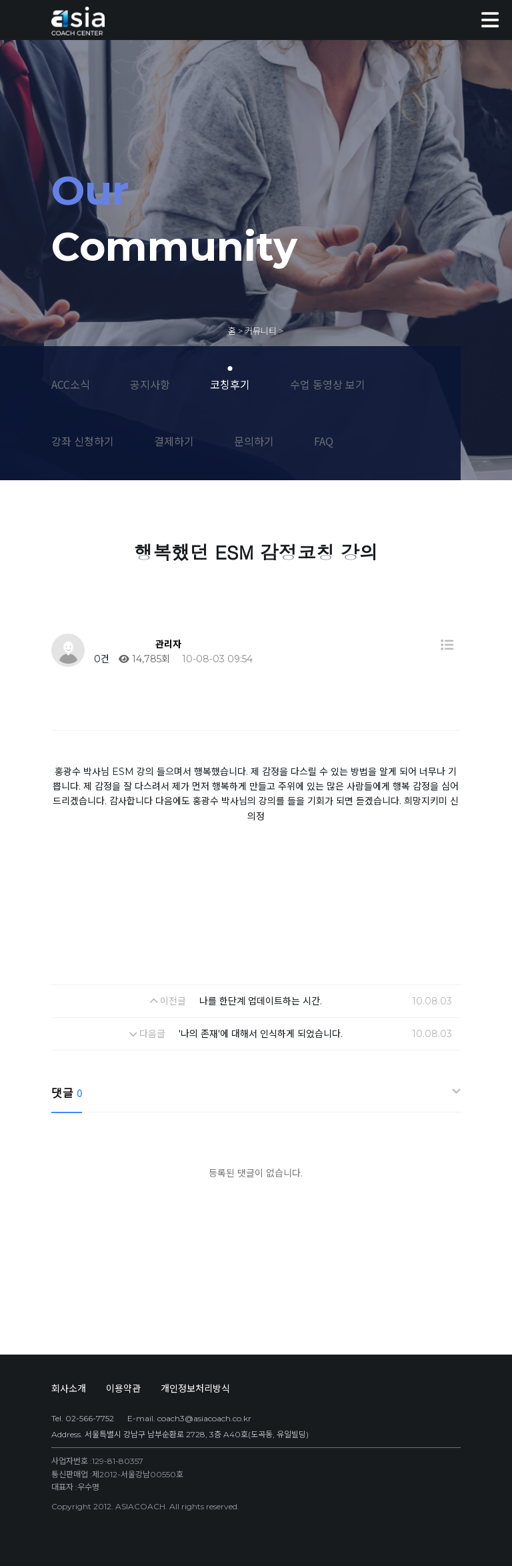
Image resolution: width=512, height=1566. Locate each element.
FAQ (323, 441)
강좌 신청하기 (82, 441)
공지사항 (150, 384)
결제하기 (174, 441)
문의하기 (254, 441)
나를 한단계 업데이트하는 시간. (260, 1001)
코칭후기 (230, 384)
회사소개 (68, 1389)
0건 (100, 659)
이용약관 (123, 1389)
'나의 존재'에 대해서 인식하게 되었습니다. (261, 1034)
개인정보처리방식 (195, 1389)
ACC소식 (70, 384)
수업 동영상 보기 (327, 384)
